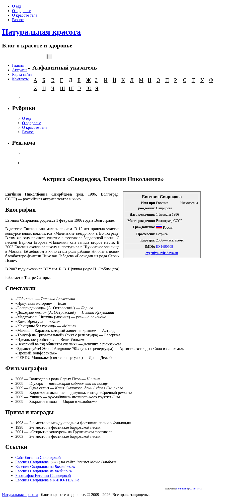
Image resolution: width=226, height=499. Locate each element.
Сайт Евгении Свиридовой (38, 457)
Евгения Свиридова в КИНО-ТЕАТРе (47, 480)
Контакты (20, 79)
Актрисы (19, 70)
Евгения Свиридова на (45, 466)
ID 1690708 (164, 246)
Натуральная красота (41, 31)
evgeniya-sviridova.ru (161, 253)
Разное (18, 20)
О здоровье (21, 11)
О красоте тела (24, 15)
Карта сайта (22, 74)
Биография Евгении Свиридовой (43, 475)
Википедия (182, 488)
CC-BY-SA (195, 488)
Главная (19, 65)
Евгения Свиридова (32, 462)
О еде (17, 6)
